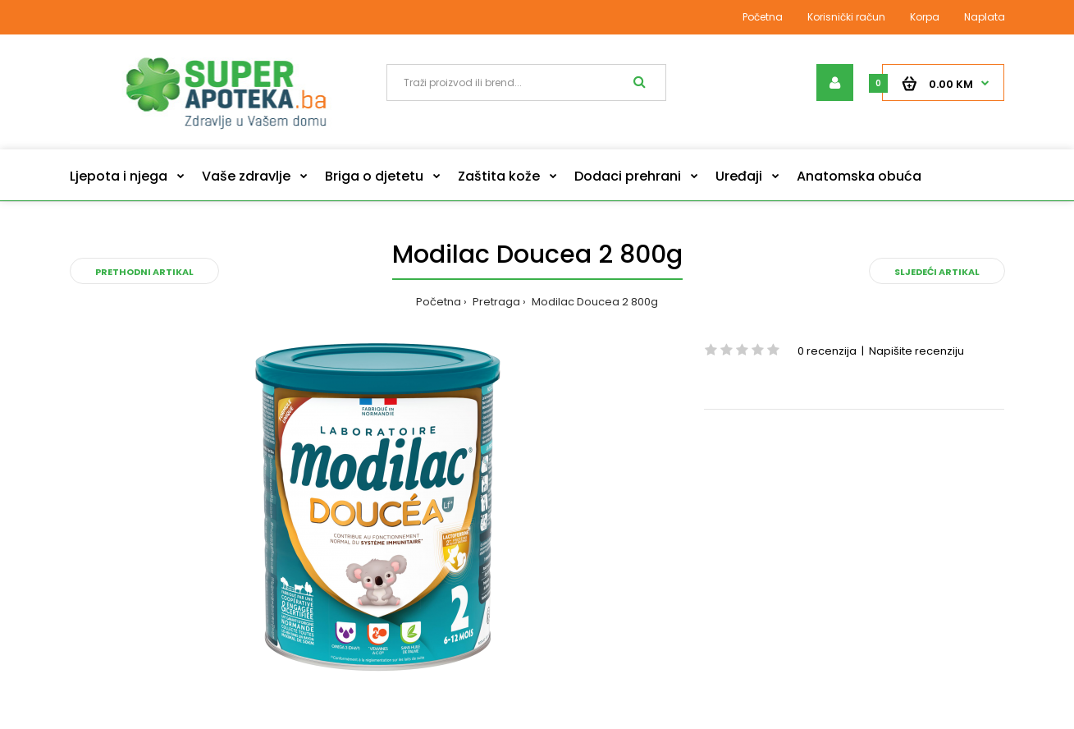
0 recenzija (827, 351)
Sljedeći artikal (937, 271)
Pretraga (495, 301)
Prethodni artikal (144, 271)
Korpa (924, 17)
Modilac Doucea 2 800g (593, 301)
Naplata (984, 17)
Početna (763, 17)
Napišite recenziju (916, 351)
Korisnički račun (846, 17)
